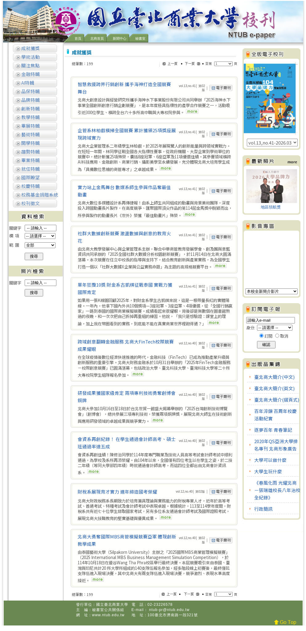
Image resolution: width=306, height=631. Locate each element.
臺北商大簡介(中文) (274, 377)
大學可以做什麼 (270, 460)
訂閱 (268, 336)
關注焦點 (30, 65)
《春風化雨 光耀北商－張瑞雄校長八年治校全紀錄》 (277, 490)
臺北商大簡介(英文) (274, 388)
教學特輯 (30, 117)
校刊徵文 (30, 203)
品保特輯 (30, 91)
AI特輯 (27, 82)
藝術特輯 (30, 134)
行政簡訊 (263, 509)
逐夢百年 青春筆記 (273, 430)
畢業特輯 (30, 160)
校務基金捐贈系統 (39, 194)
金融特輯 (30, 74)
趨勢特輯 (30, 151)
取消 (284, 336)
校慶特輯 (30, 186)
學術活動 (30, 57)
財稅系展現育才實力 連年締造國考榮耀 (117, 491)
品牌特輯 (30, 100)
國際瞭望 (30, 177)
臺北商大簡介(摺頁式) (276, 399)
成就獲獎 (30, 48)
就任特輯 (30, 168)
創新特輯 (30, 108)
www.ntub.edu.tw (108, 615)
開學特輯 (30, 143)
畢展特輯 (30, 125)
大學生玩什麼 (268, 471)
